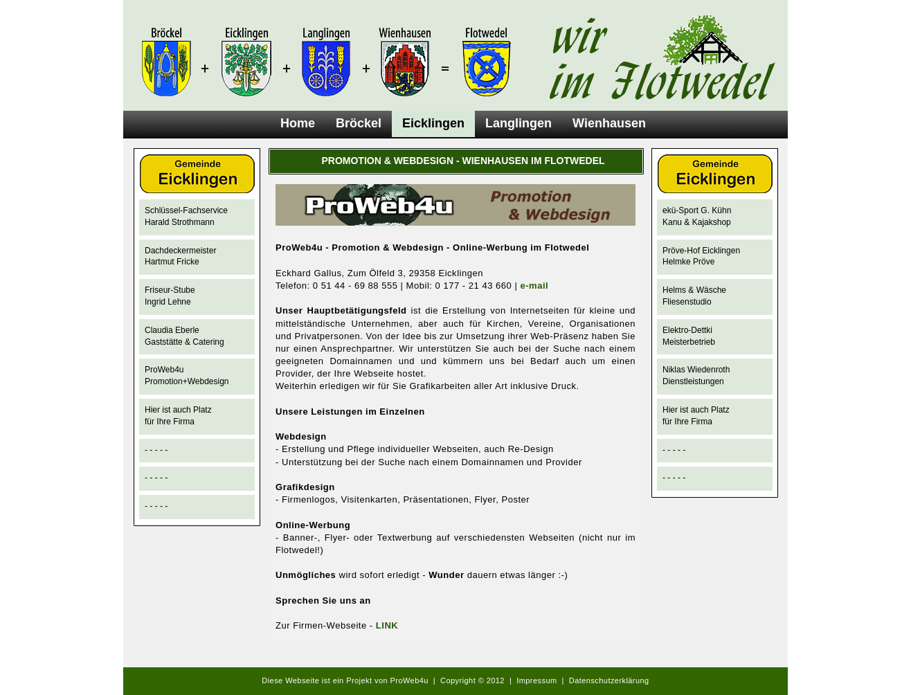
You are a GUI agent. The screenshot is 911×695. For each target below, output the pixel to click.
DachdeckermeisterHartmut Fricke (180, 256)
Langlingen (518, 123)
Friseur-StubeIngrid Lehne (170, 296)
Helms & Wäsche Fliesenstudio (694, 296)
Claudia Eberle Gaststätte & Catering (184, 336)
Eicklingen (433, 123)
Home (297, 123)
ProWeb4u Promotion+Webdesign (187, 375)
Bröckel (358, 123)
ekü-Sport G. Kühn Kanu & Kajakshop (696, 216)
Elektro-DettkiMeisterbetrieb (688, 336)
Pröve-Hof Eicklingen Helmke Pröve (701, 256)
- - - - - (156, 450)
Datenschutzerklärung (609, 680)
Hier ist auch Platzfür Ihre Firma (178, 415)
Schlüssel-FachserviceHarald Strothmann (186, 216)
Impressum (536, 680)
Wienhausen (609, 123)
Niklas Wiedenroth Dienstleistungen (696, 375)
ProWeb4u (409, 680)
